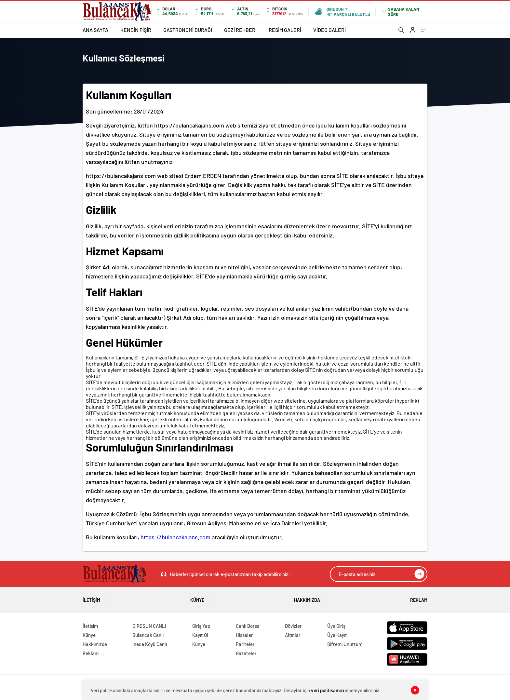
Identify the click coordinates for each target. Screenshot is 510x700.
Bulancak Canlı (148, 635)
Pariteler (245, 644)
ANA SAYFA (95, 30)
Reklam (418, 598)
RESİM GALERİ (285, 30)
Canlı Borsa (248, 626)
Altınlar (293, 635)
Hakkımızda (307, 598)
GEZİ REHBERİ (240, 30)
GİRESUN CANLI (149, 626)
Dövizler (293, 626)
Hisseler (244, 635)
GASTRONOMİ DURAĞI (187, 30)
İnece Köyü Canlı (149, 644)
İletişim (91, 598)
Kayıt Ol (200, 635)
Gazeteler (246, 653)
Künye (197, 598)
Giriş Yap (201, 626)
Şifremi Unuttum (344, 644)
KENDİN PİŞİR (135, 30)
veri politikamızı (327, 690)
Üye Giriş (336, 626)
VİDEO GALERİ (329, 30)
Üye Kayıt (337, 635)
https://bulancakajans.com (175, 537)
